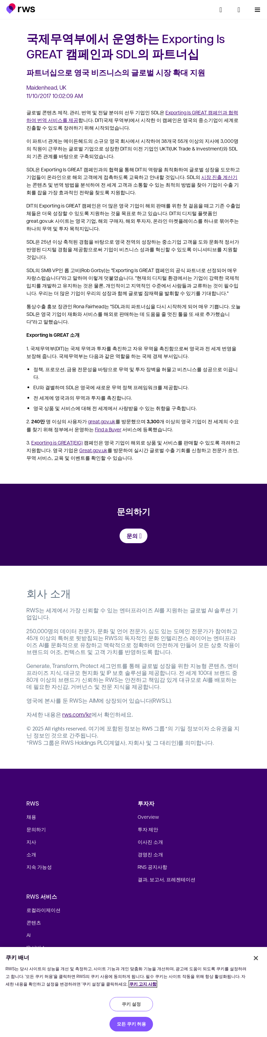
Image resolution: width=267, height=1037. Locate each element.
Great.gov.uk (93, 450)
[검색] (221, 9)
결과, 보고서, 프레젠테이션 (166, 879)
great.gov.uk (101, 421)
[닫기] (256, 958)
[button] (21, 8)
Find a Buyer (108, 429)
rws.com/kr (76, 714)
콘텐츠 (33, 922)
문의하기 (36, 829)
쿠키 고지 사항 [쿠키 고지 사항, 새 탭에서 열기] (142, 984)
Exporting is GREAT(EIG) (57, 442)
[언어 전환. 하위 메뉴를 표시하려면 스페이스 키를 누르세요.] (239, 9)
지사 (31, 842)
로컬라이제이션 (43, 910)
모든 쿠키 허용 (131, 1024)
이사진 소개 (150, 842)
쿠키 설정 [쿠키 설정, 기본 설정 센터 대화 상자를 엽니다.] (131, 1004)
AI (28, 935)
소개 (31, 854)
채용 (31, 817)
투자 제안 (148, 829)
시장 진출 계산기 (219, 177)
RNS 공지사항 (152, 867)
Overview (148, 817)
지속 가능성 (39, 867)
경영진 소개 (150, 854)
